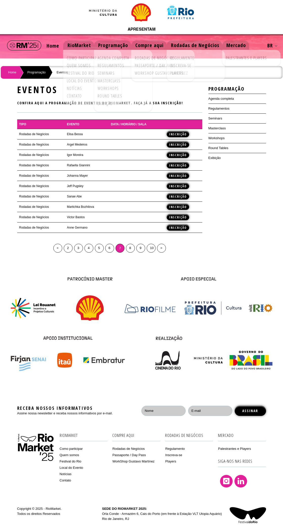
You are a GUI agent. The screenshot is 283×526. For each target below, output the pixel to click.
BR (272, 45)
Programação (115, 45)
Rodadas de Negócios (198, 45)
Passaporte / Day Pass (129, 455)
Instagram (226, 481)
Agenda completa (221, 98)
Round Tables (218, 148)
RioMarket (80, 45)
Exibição (214, 158)
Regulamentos (219, 108)
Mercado (240, 45)
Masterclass (217, 128)
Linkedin (240, 481)
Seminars (215, 118)
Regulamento (175, 449)
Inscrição (178, 134)
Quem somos (69, 455)
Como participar (71, 449)
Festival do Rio (70, 461)
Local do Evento (71, 468)
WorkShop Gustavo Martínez (133, 461)
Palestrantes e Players (234, 449)
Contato (65, 480)
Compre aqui (152, 45)
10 (152, 248)
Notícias (66, 474)
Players (170, 461)
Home (53, 45)
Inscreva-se (173, 455)
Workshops (216, 138)
